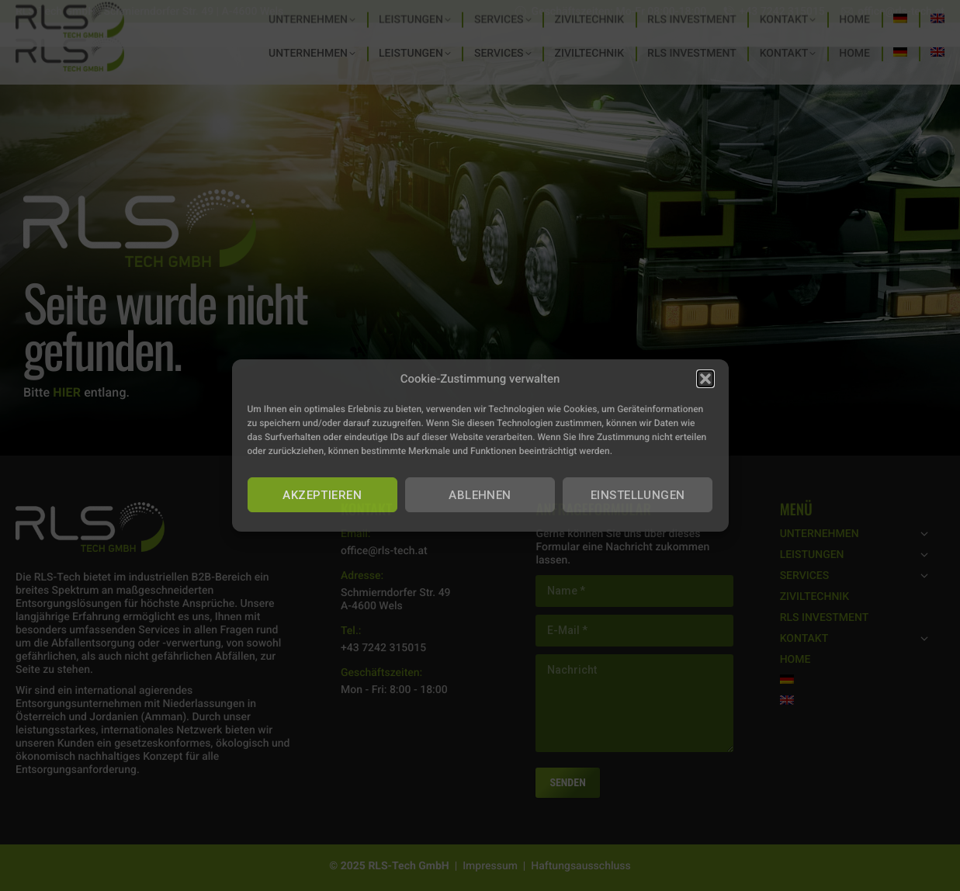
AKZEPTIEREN (322, 495)
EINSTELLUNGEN (638, 495)
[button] (705, 379)
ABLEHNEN (480, 495)
